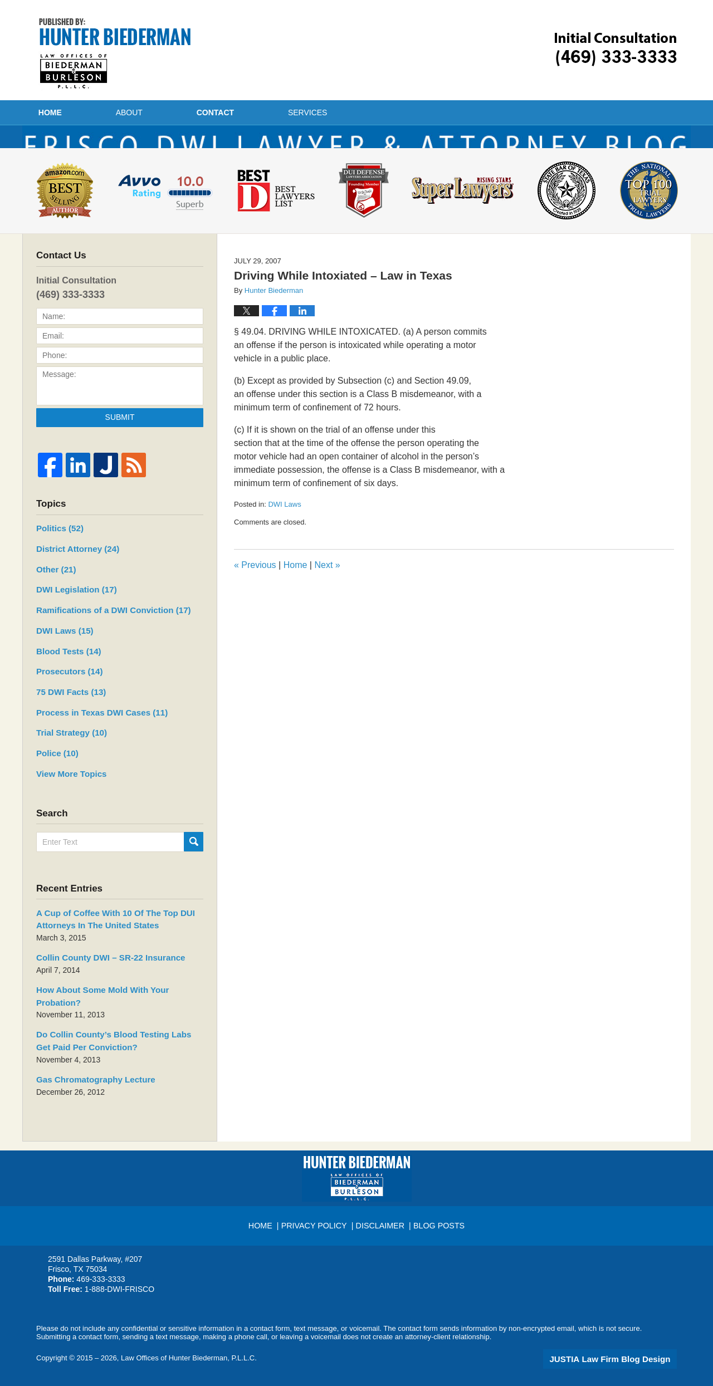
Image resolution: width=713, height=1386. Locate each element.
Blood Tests (64, 676)
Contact (280, 112)
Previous (255, 596)
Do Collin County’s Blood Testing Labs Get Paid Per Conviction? (118, 1042)
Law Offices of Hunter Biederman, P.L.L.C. (189, 1357)
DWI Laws (284, 535)
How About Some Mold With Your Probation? (113, 1005)
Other (54, 598)
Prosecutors (65, 695)
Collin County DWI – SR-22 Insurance (101, 973)
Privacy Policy (316, 1220)
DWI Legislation (71, 617)
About (172, 112)
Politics (56, 559)
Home (72, 112)
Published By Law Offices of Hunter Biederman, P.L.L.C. (616, 49)
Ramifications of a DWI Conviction (103, 637)
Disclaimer (380, 1220)
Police (55, 773)
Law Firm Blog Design (623, 1357)
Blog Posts (437, 1220)
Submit (120, 448)
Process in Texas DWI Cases (94, 734)
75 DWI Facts (68, 715)
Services (394, 112)
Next (327, 596)
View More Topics (66, 792)
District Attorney (71, 578)
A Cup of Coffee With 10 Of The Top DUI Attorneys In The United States (106, 937)
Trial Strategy (67, 754)
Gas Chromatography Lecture (87, 1079)
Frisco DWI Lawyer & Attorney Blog (115, 53)
